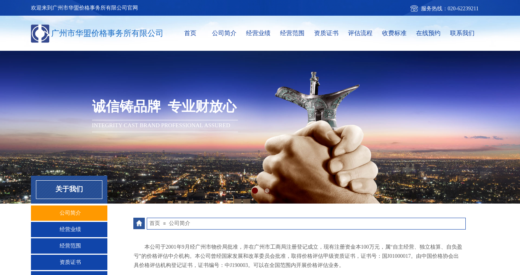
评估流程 (360, 33)
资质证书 (326, 33)
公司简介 (224, 33)
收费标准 (394, 33)
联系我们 (462, 33)
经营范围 (292, 33)
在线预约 (428, 33)
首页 (190, 33)
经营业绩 (258, 33)
